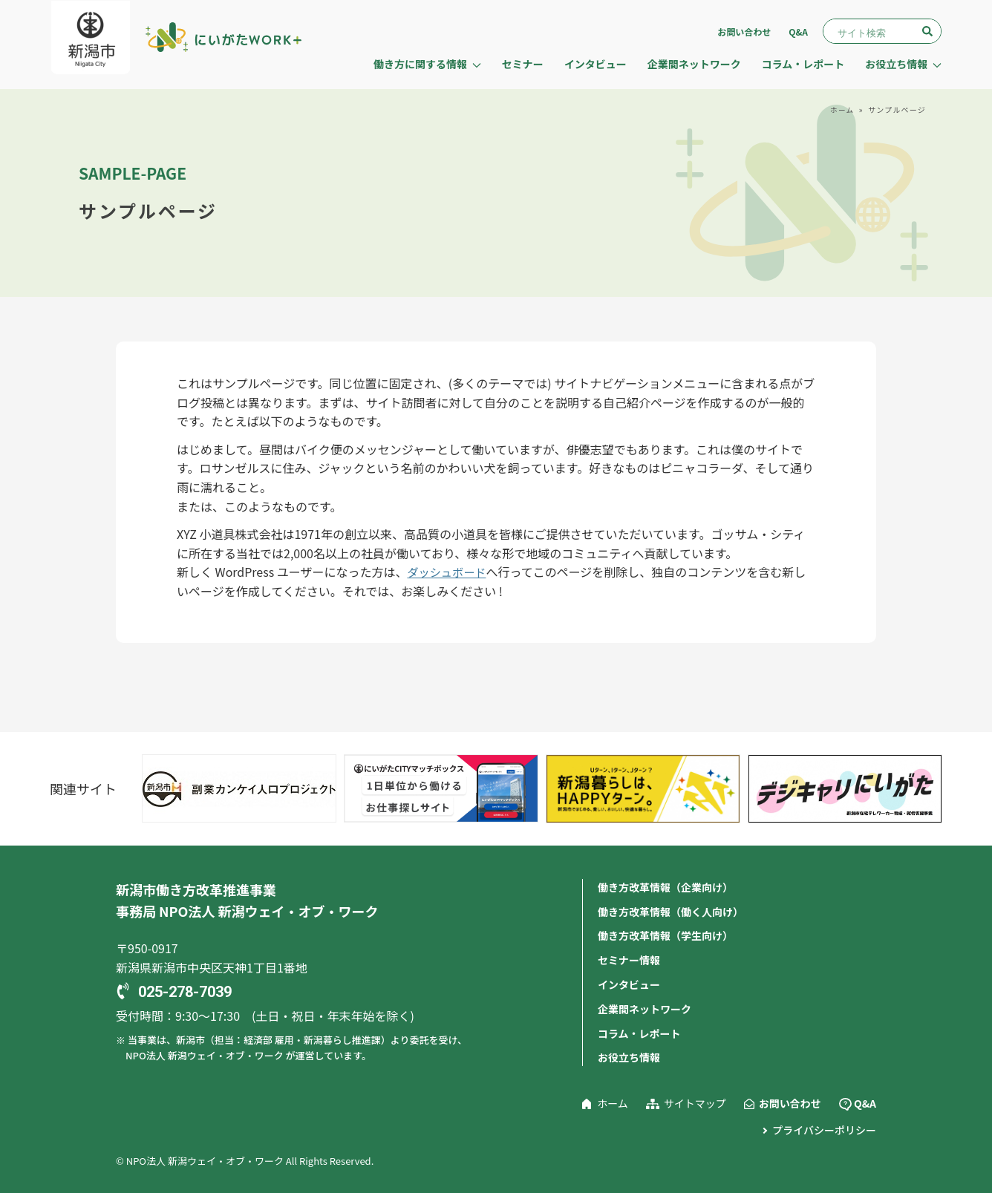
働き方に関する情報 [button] (427, 63)
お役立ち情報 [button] (903, 63)
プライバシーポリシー (824, 1127)
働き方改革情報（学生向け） (665, 935)
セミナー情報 (629, 959)
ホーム (841, 109)
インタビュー (595, 63)
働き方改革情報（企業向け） (665, 887)
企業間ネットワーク (694, 63)
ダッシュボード (448, 572)
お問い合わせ (744, 31)
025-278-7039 (185, 992)
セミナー (523, 63)
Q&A (798, 31)
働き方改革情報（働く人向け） (670, 910)
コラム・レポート (803, 63)
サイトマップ (695, 1101)
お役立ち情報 (629, 1055)
